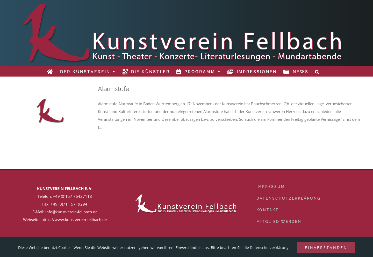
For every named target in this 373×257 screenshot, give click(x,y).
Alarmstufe (113, 89)
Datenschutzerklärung (269, 247)
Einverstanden (326, 247)
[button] (317, 71)
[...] (101, 127)
